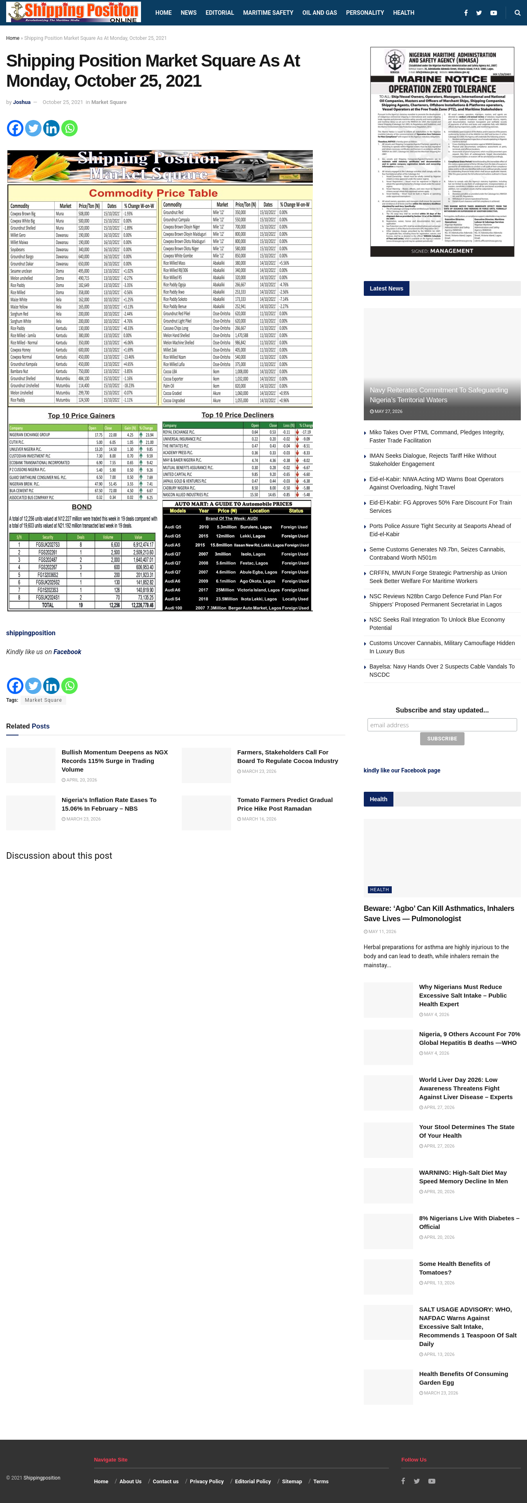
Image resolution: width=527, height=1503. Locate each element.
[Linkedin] (51, 128)
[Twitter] (33, 128)
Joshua (22, 102)
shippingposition (30, 633)
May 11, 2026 (380, 931)
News (189, 12)
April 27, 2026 (437, 1106)
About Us (131, 1481)
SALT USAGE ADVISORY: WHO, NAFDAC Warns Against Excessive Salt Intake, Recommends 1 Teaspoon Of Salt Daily (468, 1325)
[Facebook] (15, 128)
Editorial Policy (253, 1481)
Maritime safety (268, 12)
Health (403, 12)
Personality (365, 12)
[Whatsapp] (69, 128)
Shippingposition (41, 1477)
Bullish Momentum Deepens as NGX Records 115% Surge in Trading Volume (115, 761)
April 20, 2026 (79, 780)
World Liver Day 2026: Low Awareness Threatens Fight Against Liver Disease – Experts (466, 1087)
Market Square (109, 102)
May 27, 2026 (386, 411)
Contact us (166, 1481)
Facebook (67, 652)
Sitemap (292, 1481)
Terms (320, 1481)
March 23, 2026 (256, 771)
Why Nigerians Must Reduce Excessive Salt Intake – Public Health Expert (463, 994)
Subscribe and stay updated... (442, 710)
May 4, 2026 (434, 1014)
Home (163, 12)
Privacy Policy (207, 1481)
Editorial (220, 12)
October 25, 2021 (63, 102)
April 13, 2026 (437, 1282)
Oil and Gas (320, 12)
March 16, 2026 (256, 819)
